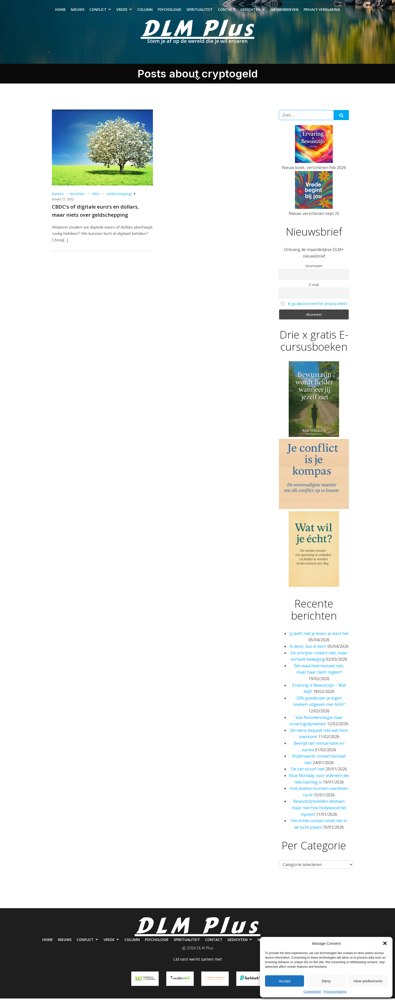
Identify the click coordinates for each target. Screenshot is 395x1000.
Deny (326, 981)
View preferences (368, 981)
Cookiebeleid (312, 991)
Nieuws (77, 10)
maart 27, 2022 (63, 200)
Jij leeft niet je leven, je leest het (319, 635)
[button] (384, 943)
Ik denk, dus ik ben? (307, 648)
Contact (226, 10)
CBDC (95, 195)
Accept (284, 981)
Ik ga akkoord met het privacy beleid (317, 305)
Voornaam (313, 267)
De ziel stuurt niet (308, 770)
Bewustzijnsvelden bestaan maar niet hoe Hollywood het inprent (319, 809)
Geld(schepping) (118, 195)
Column (145, 10)
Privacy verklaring (322, 10)
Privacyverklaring (334, 991)
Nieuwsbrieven (284, 10)
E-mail (314, 286)
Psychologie (169, 10)
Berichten (77, 195)
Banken (58, 195)
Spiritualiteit (199, 10)
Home (60, 10)
